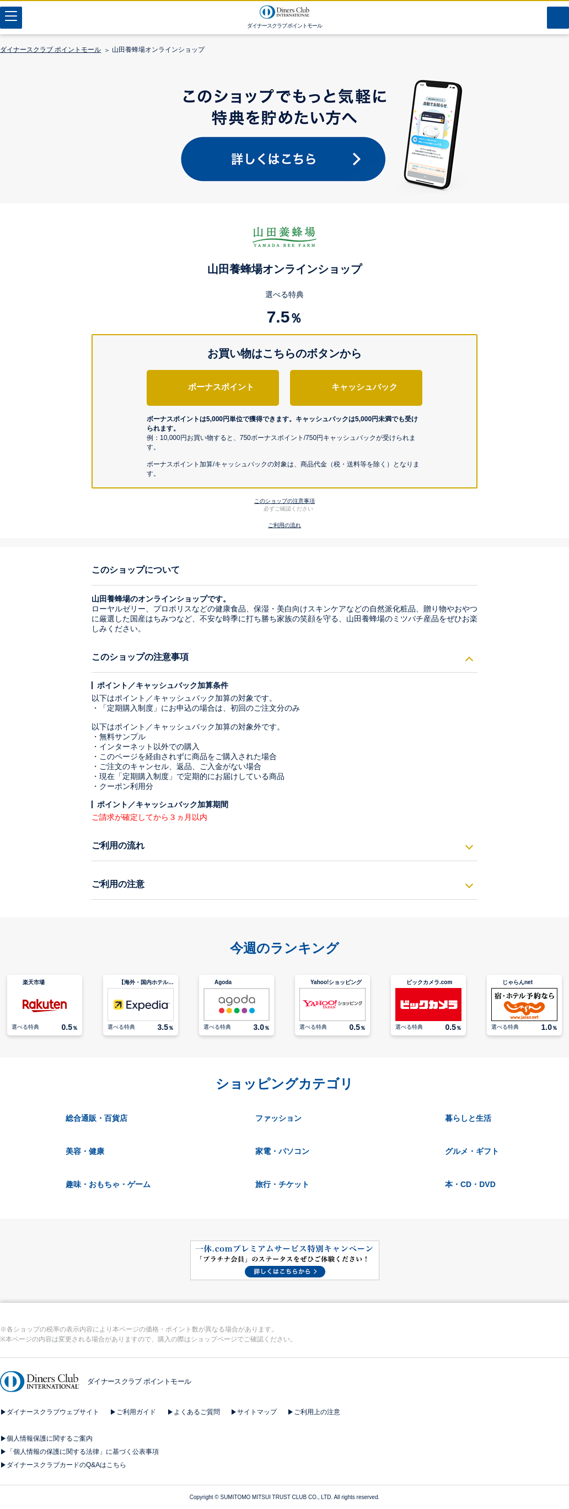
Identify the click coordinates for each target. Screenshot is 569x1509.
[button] (284, 443)
